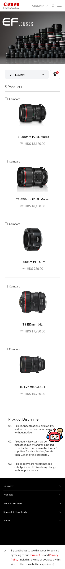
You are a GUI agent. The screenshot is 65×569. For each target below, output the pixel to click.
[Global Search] (53, 5)
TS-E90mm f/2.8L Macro (32, 199)
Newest (19, 74)
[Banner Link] (32, 37)
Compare (12, 98)
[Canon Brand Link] (11, 5)
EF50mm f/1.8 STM (32, 262)
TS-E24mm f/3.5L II (32, 387)
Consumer (38, 5)
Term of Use (36, 554)
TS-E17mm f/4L (32, 324)
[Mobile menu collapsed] (59, 6)
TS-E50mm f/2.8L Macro (32, 137)
